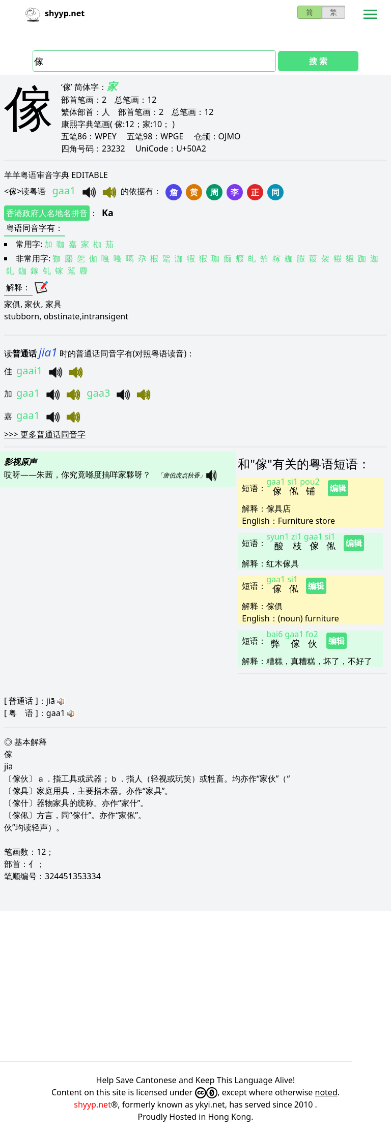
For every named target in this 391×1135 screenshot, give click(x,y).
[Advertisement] (195, 986)
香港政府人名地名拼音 (47, 213)
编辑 (338, 488)
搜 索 (318, 61)
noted (326, 1092)
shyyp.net (92, 1104)
